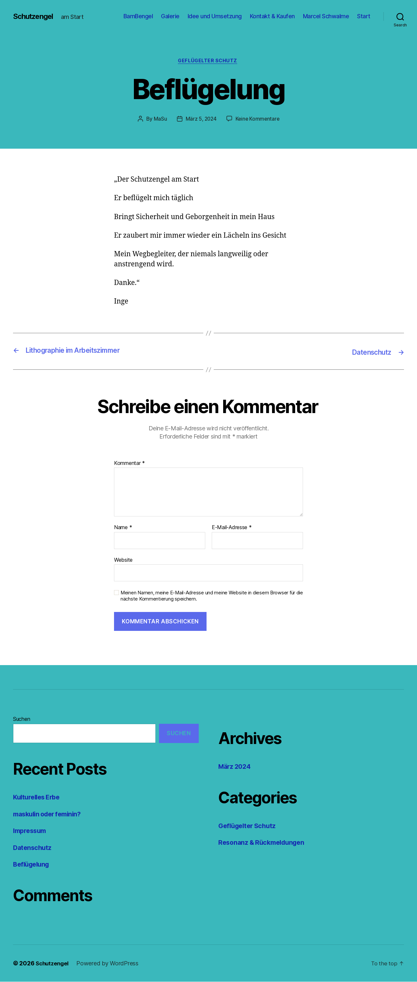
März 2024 (235, 767)
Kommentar (129, 464)
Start (363, 16)
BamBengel (138, 16)
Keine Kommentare (258, 119)
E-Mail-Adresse (232, 528)
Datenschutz (33, 848)
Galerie (170, 16)
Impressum (31, 831)
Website (123, 560)
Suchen (21, 719)
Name (123, 528)
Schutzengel (35, 16)
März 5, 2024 (200, 119)
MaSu (159, 119)
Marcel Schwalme (326, 16)
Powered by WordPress (110, 963)
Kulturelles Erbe (38, 798)
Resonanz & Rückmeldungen (264, 843)
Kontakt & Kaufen (272, 16)
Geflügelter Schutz (208, 62)
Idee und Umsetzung (215, 16)
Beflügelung (32, 865)
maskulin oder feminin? (50, 814)
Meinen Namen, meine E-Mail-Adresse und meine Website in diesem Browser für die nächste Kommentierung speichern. (212, 596)
